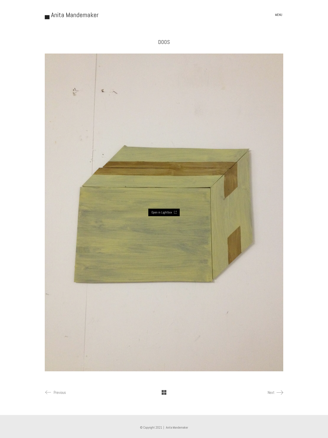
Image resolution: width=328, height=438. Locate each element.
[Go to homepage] (72, 14)
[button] (279, 15)
